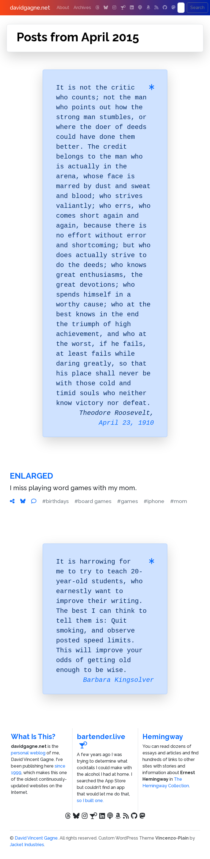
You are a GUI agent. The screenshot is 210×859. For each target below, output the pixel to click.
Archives (82, 7)
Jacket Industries (27, 844)
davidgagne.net (30, 7)
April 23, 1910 (126, 423)
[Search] (181, 7)
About (63, 7)
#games (127, 501)
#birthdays (55, 501)
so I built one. (90, 800)
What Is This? (33, 736)
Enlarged (31, 476)
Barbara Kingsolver (118, 680)
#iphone (154, 501)
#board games (92, 501)
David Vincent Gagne (36, 838)
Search (197, 7)
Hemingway (162, 736)
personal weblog (28, 752)
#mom (178, 501)
